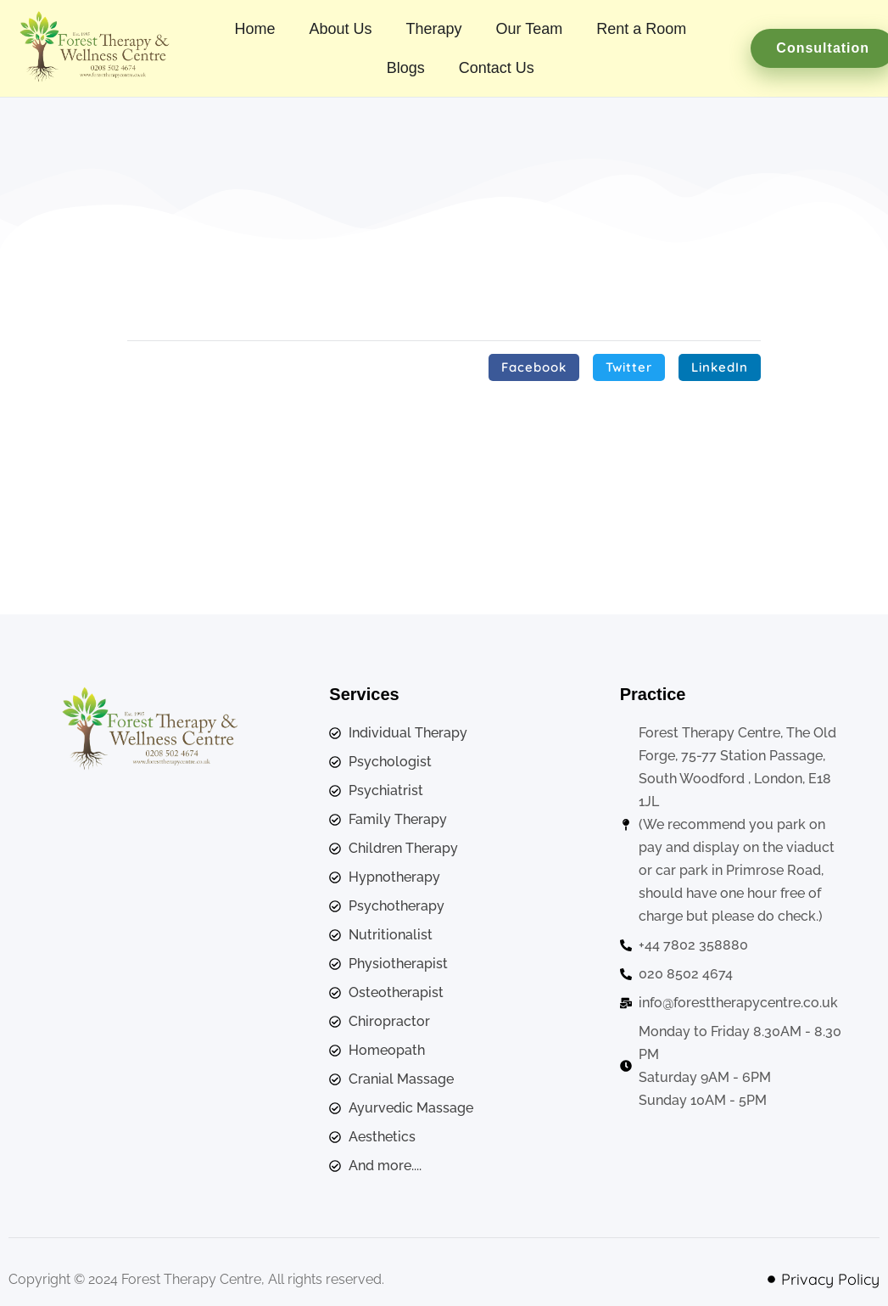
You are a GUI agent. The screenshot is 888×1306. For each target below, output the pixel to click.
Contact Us (496, 67)
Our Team (529, 28)
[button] (534, 367)
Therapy (433, 28)
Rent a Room (641, 28)
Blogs (406, 67)
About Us (340, 28)
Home (254, 28)
